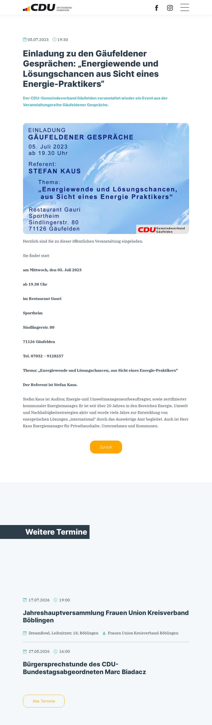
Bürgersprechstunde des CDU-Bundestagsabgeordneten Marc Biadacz (84, 667)
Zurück (106, 447)
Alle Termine (44, 701)
